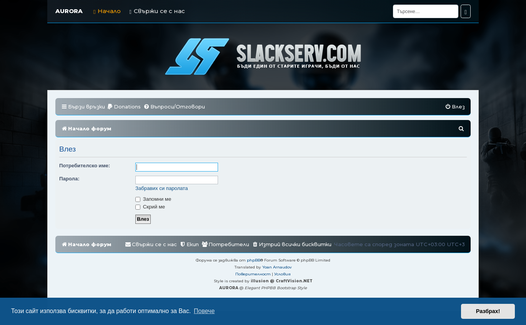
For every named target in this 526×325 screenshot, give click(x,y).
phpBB (253, 260)
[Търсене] (425, 11)
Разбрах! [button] (488, 311)
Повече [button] (204, 311)
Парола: (69, 179)
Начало (107, 11)
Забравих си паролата (161, 188)
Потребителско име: (84, 165)
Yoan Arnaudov (277, 267)
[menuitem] (124, 106)
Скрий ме (150, 207)
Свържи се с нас (157, 11)
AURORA (69, 11)
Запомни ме (153, 199)
